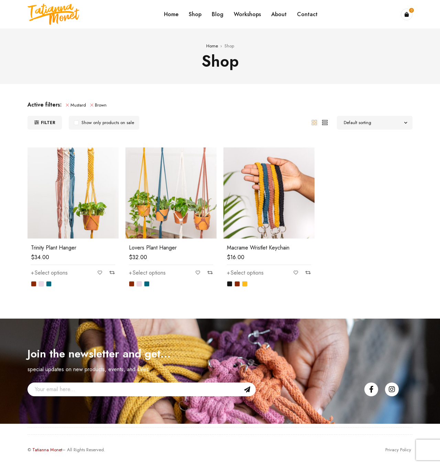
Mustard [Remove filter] (78, 105)
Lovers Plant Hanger (153, 248)
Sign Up (247, 389)
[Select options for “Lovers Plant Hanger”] (147, 273)
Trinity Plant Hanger (53, 248)
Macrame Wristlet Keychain (258, 248)
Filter (48, 122)
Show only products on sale (107, 122)
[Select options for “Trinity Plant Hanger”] (49, 273)
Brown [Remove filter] (101, 105)
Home (212, 46)
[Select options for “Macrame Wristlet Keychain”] (245, 273)
